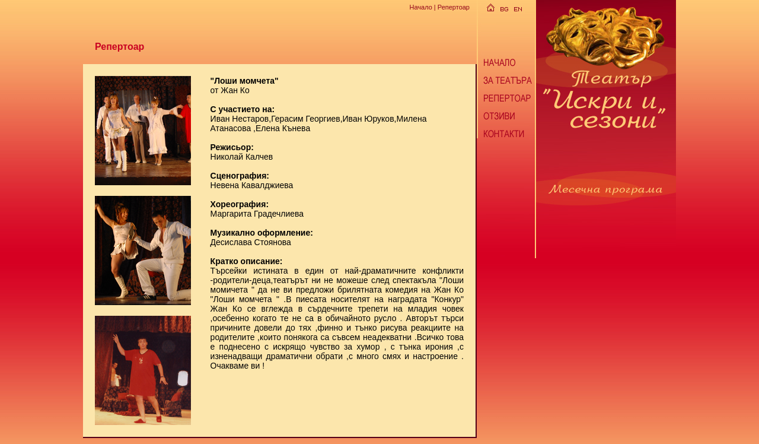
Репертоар (454, 7)
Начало (420, 7)
